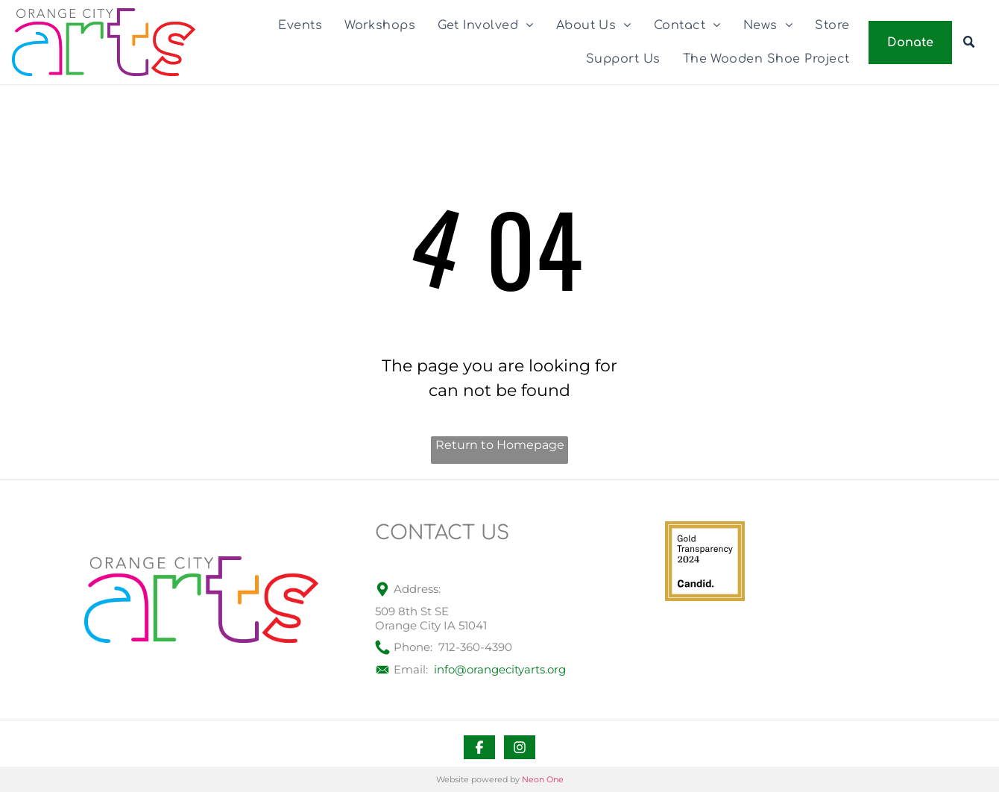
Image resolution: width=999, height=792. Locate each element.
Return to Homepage (499, 445)
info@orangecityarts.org (500, 669)
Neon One (543, 779)
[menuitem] (300, 25)
